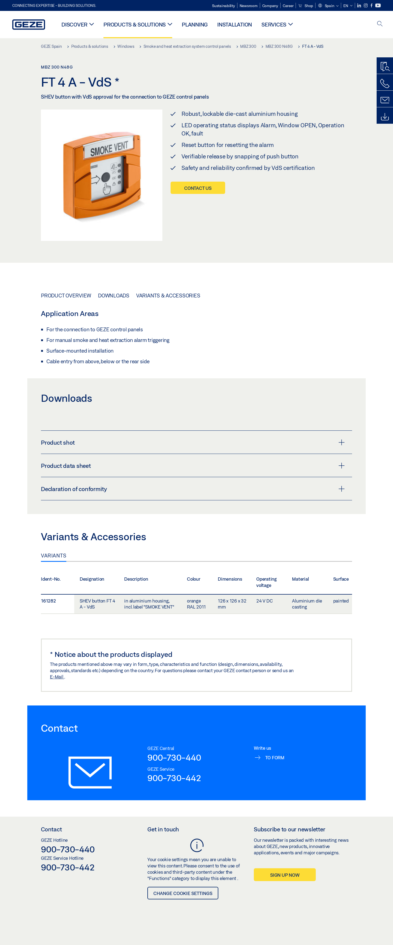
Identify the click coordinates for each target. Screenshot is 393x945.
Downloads (113, 296)
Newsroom (249, 6)
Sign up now (284, 875)
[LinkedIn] (359, 5)
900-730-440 (174, 757)
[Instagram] (366, 5)
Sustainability (223, 6)
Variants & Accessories (168, 296)
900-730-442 (174, 778)
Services (273, 24)
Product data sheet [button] (193, 465)
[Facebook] (372, 5)
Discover (74, 24)
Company (270, 6)
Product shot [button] (193, 442)
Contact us (198, 188)
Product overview (66, 296)
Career (288, 6)
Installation (234, 24)
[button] (328, 6)
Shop (305, 6)
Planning (195, 24)
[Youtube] (378, 5)
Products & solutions (134, 24)
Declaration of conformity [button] (193, 489)
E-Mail (57, 676)
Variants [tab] (53, 556)
